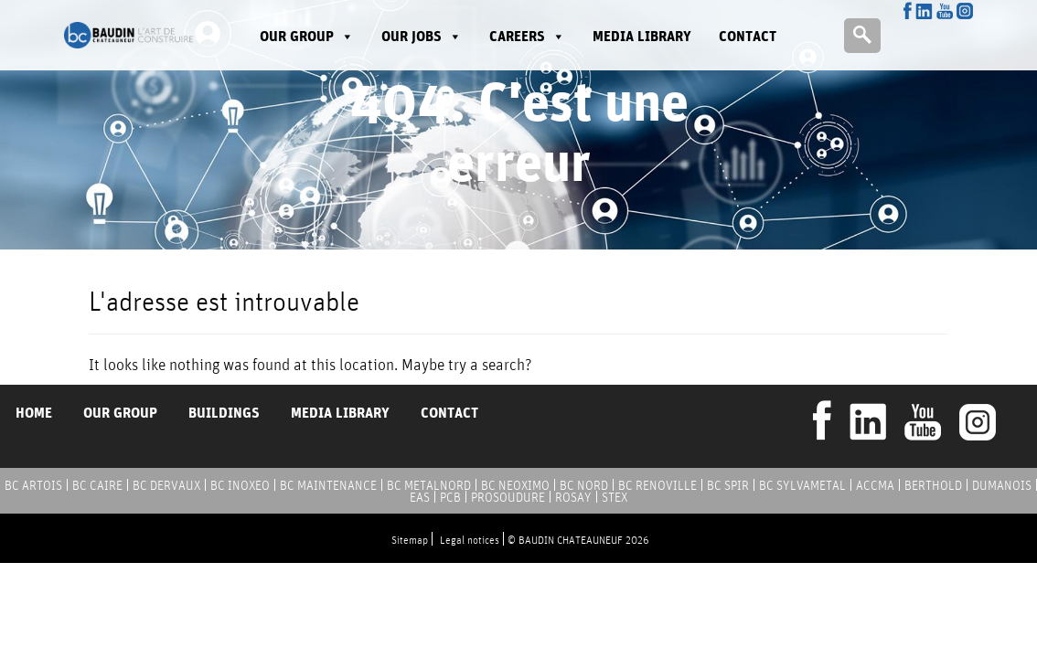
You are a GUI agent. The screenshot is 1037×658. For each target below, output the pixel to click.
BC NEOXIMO (515, 485)
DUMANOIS (1002, 485)
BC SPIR (728, 485)
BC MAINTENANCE (328, 485)
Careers (527, 36)
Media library (642, 36)
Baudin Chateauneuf (128, 35)
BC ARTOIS (33, 485)
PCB (450, 497)
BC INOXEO (240, 485)
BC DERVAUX (166, 485)
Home (34, 412)
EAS (420, 497)
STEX (614, 497)
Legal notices (469, 540)
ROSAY (573, 497)
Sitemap (409, 540)
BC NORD (584, 485)
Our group (307, 36)
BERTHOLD (933, 485)
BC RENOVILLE (657, 485)
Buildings (224, 412)
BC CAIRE (97, 485)
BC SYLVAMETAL (802, 485)
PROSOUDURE (508, 497)
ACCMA (875, 485)
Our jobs (421, 36)
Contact (747, 36)
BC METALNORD (429, 485)
